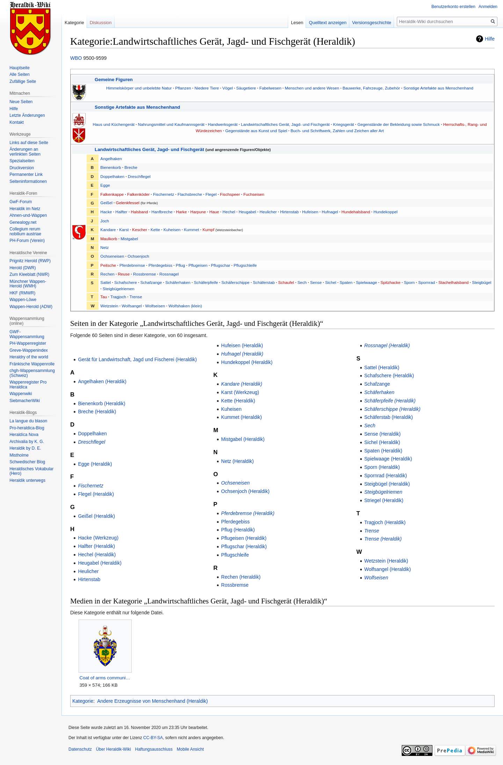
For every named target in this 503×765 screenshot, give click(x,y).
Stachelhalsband (453, 282)
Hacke (106, 211)
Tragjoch (118, 296)
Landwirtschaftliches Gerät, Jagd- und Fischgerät (285, 124)
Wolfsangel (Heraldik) (387, 569)
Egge (105, 185)
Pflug (180, 265)
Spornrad (426, 282)
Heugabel (247, 211)
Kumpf (208, 229)
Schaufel (286, 282)
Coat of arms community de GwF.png (105, 677)
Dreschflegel (139, 176)
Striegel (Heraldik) (383, 500)
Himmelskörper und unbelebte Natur (139, 88)
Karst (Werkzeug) (240, 392)
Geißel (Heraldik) (96, 516)
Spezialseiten (21, 160)
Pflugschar (220, 265)
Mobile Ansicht (190, 749)
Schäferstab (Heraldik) (388, 417)
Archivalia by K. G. (26, 441)
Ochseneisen (112, 256)
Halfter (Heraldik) (96, 546)
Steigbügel (481, 282)
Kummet (191, 229)
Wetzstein (109, 305)
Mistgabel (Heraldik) (242, 439)
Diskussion (101, 22)
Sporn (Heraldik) (382, 467)
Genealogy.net (22, 222)
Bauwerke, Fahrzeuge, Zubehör (371, 88)
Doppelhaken (112, 176)
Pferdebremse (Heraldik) (248, 513)
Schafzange (151, 282)
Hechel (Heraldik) (97, 554)
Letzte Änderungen (27, 115)
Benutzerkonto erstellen (453, 6)
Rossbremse (144, 274)
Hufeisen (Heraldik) (242, 345)
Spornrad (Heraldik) (385, 475)
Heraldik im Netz (24, 208)
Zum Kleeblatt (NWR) (29, 274)
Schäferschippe (235, 282)
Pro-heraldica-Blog (26, 428)
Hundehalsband (356, 211)
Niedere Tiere (207, 88)
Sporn (409, 282)
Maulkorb (108, 238)
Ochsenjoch (138, 256)
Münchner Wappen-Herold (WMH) (27, 284)
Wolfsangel (132, 305)
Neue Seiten (20, 101)
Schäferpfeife (206, 282)
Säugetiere (246, 88)
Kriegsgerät (343, 124)
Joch (104, 221)
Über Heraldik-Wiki (113, 749)
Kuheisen (172, 229)
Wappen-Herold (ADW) (30, 306)
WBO (76, 58)
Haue (214, 211)
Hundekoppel (385, 211)
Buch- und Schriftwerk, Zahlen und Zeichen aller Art (337, 130)
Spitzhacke (390, 282)
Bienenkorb (110, 167)
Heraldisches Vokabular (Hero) (31, 471)
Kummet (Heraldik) (241, 417)
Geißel (106, 202)
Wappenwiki (20, 393)
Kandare (108, 229)
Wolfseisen (155, 305)
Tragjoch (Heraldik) (385, 522)
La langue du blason (28, 421)
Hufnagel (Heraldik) (242, 354)
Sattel (105, 282)
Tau (103, 296)
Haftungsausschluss (154, 749)
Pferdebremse (132, 265)
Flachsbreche (189, 194)
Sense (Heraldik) (382, 434)
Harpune (198, 211)
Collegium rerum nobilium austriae (25, 231)
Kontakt (16, 122)
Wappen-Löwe (22, 299)
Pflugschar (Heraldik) (244, 546)
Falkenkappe (112, 194)
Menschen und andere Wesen (312, 88)
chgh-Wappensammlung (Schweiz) (32, 373)
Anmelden (488, 6)
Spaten (346, 282)
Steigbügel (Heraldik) (387, 484)
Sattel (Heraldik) (381, 367)
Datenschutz (80, 749)
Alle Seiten (19, 74)
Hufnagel (330, 211)
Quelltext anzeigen (328, 22)
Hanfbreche (162, 211)
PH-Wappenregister (27, 343)
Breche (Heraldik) (97, 411)
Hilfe (490, 39)
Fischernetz (163, 194)
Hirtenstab (289, 211)
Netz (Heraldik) (237, 461)
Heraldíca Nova (23, 434)
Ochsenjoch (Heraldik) (245, 491)
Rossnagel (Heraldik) (387, 345)
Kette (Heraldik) (238, 400)
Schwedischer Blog (27, 461)
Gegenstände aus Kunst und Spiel (256, 130)
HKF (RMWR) (22, 293)
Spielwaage (366, 282)
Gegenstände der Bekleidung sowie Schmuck (398, 124)
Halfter (121, 211)
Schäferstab (264, 282)
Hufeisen (310, 211)
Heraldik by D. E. (25, 448)
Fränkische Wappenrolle (31, 364)
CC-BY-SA (153, 737)
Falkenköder (138, 194)
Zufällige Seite (22, 81)
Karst (124, 229)
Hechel (229, 211)
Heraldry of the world (28, 357)
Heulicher (268, 211)
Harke (181, 211)
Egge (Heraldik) (95, 464)
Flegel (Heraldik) (96, 494)
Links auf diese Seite (28, 142)
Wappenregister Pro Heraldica (27, 384)
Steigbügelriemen (118, 288)
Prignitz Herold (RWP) (30, 260)
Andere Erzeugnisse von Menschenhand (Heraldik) (152, 701)
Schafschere (125, 282)
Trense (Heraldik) (383, 539)
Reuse (124, 274)
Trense (136, 296)
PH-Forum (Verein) (27, 240)
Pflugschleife (245, 265)
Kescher (139, 229)
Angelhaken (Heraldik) (102, 381)
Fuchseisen (253, 194)
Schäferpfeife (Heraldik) (390, 400)
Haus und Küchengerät (114, 124)
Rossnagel (168, 274)
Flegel (211, 194)
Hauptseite (19, 67)
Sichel (330, 282)
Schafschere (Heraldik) (389, 375)
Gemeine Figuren (114, 79)
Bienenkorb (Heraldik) (101, 403)
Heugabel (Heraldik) (100, 563)
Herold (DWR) (22, 267)
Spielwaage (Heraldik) (388, 459)
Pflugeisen (197, 265)
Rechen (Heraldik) (241, 577)
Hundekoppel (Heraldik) (246, 362)
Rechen (107, 274)
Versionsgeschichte (371, 22)
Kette (155, 229)
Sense (316, 282)
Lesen (297, 22)
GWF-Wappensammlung (26, 334)
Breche (130, 167)
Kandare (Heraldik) (241, 384)
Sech (302, 282)
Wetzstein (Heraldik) (386, 561)
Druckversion (21, 167)
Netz (104, 247)
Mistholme (19, 455)
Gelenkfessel (128, 202)
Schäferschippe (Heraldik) (392, 409)
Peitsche (108, 265)
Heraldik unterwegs (27, 480)
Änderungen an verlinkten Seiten (25, 152)
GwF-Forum (20, 201)
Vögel (228, 88)
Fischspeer (230, 194)
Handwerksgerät (223, 124)
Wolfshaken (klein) (185, 305)
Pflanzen (183, 88)
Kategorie (82, 701)
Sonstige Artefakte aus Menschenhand (438, 88)
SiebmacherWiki (24, 400)
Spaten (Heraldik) (383, 450)
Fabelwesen (271, 88)
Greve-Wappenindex (28, 350)
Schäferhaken (177, 282)
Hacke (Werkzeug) (98, 538)
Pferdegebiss (160, 265)
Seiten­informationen (28, 181)
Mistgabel (129, 238)
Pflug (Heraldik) (238, 529)
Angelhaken (111, 158)
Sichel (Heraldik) (382, 442)
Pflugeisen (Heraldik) (244, 538)
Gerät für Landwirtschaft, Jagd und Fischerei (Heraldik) (137, 359)
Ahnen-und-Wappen (28, 215)
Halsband (139, 211)
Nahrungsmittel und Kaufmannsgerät (171, 124)
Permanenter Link (26, 174)
